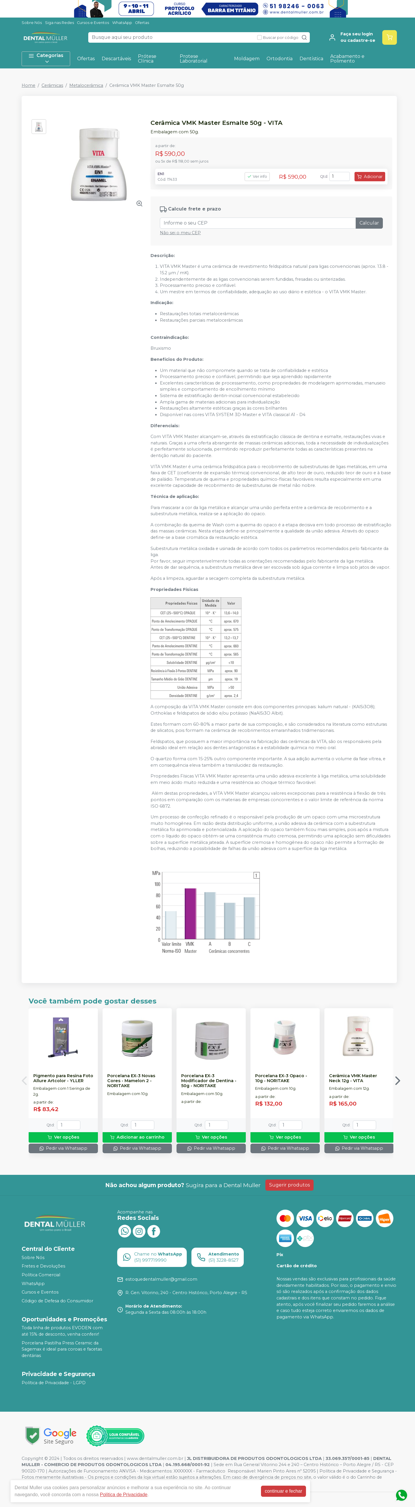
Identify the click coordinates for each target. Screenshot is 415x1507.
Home (28, 85)
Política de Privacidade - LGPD (54, 1382)
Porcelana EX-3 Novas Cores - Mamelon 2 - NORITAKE (131, 1081)
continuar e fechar (283, 1491)
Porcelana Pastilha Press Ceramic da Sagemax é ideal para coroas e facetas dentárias (62, 1349)
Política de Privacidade (124, 1494)
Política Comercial (41, 1274)
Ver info (257, 176)
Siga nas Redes (59, 22)
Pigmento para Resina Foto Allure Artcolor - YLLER (63, 1078)
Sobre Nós (32, 22)
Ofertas (142, 22)
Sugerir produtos (289, 1185)
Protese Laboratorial (194, 59)
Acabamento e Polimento (347, 59)
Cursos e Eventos (93, 22)
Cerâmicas (52, 85)
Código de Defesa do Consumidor (57, 1300)
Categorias (45, 59)
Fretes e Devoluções (43, 1266)
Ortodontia (280, 58)
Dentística (311, 58)
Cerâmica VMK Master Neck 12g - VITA (353, 1078)
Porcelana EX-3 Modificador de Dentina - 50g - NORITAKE (208, 1081)
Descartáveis (116, 58)
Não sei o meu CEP (180, 232)
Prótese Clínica (147, 59)
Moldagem (247, 58)
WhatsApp (122, 22)
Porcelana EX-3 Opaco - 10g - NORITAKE (281, 1078)
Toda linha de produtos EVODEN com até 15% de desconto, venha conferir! (62, 1331)
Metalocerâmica (86, 85)
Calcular (369, 223)
